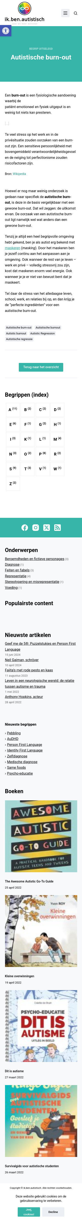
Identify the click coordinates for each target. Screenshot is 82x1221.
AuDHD (12, 739)
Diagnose (12, 564)
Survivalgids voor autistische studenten (32, 1166)
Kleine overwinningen (19, 976)
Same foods (16, 767)
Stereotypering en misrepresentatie (32, 582)
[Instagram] (35, 527)
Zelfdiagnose (17, 756)
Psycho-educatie (20, 773)
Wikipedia (19, 174)
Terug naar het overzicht (41, 367)
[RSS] (57, 527)
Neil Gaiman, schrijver (22, 660)
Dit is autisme (14, 1071)
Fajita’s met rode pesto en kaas (29, 670)
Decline (53, 1212)
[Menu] (65, 13)
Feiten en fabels (17, 570)
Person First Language (24, 745)
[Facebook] (24, 527)
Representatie (15, 576)
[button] (5, 30)
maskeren (12, 248)
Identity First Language (24, 750)
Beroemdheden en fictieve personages (35, 559)
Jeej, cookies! (29, 1212)
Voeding (11, 588)
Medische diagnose (22, 762)
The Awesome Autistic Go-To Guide (29, 881)
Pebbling (14, 733)
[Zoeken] (75, 13)
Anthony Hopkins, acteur (24, 697)
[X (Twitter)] (46, 527)
